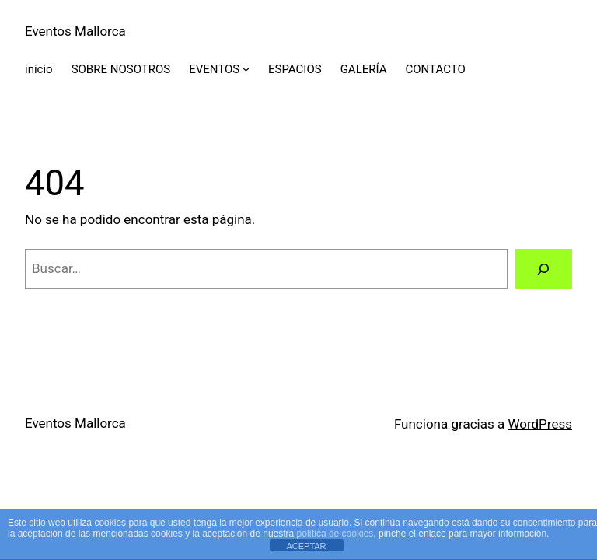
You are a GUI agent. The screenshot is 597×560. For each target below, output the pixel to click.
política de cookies (335, 533)
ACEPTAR (306, 546)
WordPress (540, 424)
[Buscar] (543, 269)
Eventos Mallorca (75, 31)
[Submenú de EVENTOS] (246, 68)
